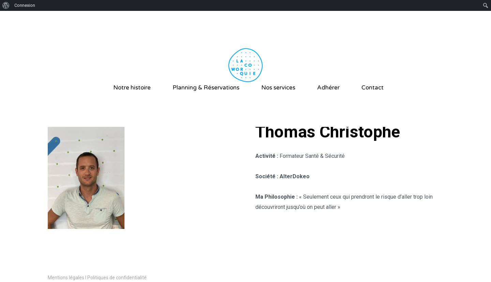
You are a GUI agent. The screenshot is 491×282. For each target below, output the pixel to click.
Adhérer (328, 87)
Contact (372, 87)
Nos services (278, 87)
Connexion (24, 5)
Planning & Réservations (206, 87)
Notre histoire (132, 87)
